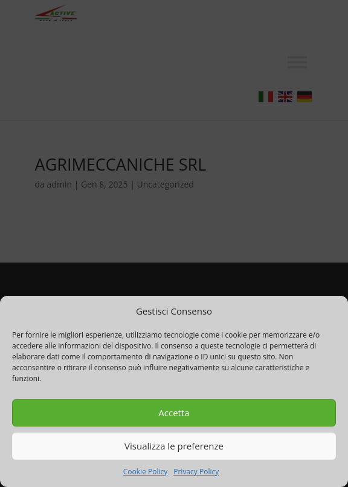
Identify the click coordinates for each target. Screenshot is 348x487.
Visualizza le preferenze (174, 446)
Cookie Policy (145, 471)
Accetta (173, 413)
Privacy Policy (196, 471)
